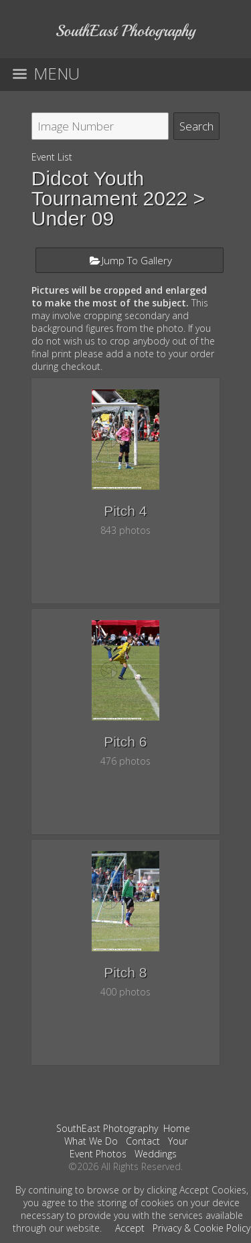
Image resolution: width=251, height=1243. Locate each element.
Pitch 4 (125, 510)
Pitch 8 (125, 972)
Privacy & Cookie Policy (201, 1228)
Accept (130, 1228)
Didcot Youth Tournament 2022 (109, 188)
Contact (143, 1141)
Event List (51, 157)
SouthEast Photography (107, 1128)
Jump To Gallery (137, 260)
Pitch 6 (125, 741)
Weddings (156, 1153)
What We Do (91, 1141)
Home (176, 1128)
